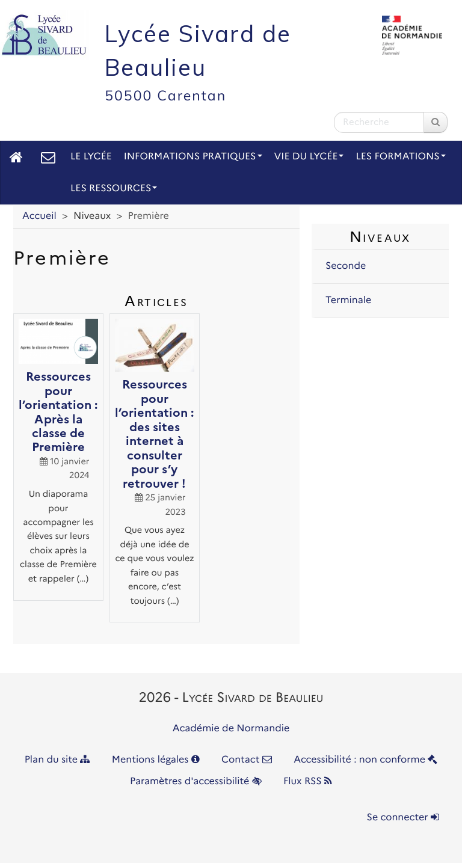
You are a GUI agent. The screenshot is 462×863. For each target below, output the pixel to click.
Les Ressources (113, 188)
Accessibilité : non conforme (365, 760)
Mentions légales (156, 760)
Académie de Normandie (231, 728)
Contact (246, 760)
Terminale (348, 300)
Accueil (39, 216)
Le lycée (91, 156)
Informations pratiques (193, 156)
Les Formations (400, 156)
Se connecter (403, 817)
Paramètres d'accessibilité (196, 781)
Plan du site (57, 760)
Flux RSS (307, 781)
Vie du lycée (309, 156)
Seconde (345, 266)
